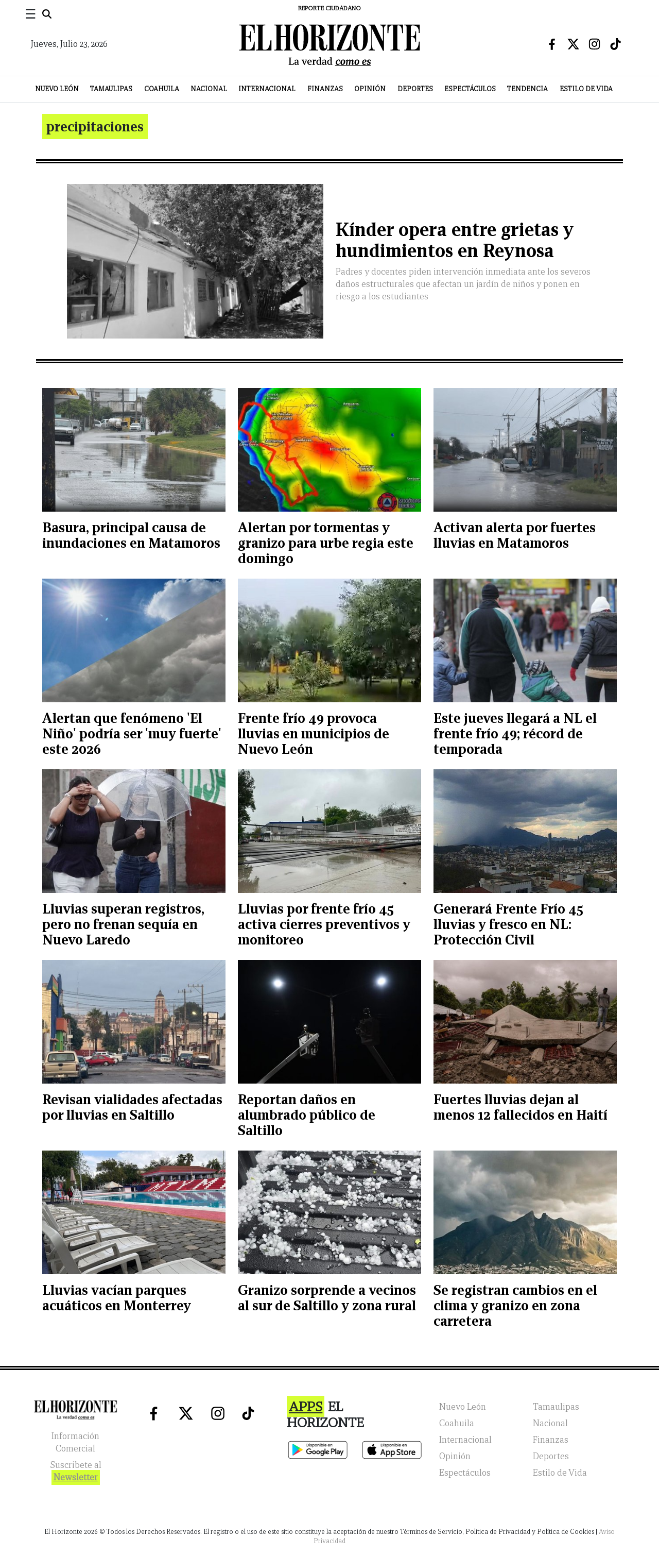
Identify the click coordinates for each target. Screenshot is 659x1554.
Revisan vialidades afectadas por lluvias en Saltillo (132, 1107)
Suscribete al (75, 1472)
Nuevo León (57, 89)
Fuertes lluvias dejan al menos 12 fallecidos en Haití (520, 1107)
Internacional (267, 89)
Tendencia (527, 89)
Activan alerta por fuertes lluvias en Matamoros (514, 535)
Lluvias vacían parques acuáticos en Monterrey (116, 1297)
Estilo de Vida (586, 89)
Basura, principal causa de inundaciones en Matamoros (131, 535)
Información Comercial (75, 1442)
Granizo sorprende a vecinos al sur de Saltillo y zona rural (327, 1297)
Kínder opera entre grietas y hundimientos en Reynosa (455, 240)
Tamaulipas (111, 89)
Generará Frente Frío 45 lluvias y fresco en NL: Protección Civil (508, 924)
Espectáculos (470, 89)
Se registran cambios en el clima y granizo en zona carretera (515, 1305)
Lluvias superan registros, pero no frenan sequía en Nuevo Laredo (123, 924)
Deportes (415, 89)
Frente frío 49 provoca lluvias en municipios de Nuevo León (313, 733)
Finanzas (325, 89)
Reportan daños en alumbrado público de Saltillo (306, 1115)
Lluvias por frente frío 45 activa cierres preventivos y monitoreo (324, 924)
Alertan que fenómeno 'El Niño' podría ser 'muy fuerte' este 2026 (131, 733)
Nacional (208, 89)
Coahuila (161, 89)
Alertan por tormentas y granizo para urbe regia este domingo (325, 543)
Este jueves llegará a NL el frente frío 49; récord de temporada (515, 733)
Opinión (370, 89)
